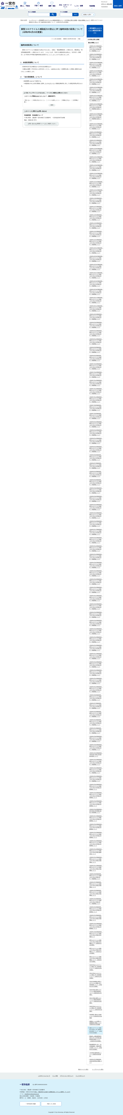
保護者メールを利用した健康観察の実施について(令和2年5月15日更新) (95, 1023)
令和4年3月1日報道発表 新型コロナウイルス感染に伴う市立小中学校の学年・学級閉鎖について (95, 731)
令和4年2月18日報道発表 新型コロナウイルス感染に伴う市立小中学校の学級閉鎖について (96, 803)
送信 (52, 105)
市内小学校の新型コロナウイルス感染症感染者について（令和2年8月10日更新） (95, 1000)
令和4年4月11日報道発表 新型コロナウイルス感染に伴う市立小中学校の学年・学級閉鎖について (96, 656)
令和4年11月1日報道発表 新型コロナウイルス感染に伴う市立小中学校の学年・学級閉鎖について (96, 242)
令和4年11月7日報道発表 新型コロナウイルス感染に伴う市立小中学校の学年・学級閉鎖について (96, 209)
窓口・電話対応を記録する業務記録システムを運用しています (52, 1092)
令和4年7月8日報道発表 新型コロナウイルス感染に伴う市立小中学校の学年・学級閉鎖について (95, 408)
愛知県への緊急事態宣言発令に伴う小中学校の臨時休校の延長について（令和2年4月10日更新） (95, 1039)
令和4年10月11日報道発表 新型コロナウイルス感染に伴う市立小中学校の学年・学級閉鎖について (96, 308)
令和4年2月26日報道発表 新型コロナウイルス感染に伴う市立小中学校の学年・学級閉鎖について (96, 747)
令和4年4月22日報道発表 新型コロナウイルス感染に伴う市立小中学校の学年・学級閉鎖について (96, 590)
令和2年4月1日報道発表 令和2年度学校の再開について (95, 1061)
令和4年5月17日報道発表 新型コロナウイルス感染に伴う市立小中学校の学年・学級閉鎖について (96, 532)
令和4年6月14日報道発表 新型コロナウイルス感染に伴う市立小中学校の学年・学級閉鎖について (96, 441)
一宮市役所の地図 (31, 1104)
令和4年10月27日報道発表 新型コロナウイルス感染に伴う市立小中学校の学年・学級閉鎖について (96, 275)
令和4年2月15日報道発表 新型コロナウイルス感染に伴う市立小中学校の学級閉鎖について (96, 835)
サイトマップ (104, 1)
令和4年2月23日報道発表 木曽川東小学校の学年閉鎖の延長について (96, 754)
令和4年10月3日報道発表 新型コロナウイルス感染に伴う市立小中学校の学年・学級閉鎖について (96, 317)
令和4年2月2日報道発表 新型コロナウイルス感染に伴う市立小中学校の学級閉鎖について (95, 909)
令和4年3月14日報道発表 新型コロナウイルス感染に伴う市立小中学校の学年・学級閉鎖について (96, 681)
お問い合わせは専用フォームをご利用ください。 (42, 123)
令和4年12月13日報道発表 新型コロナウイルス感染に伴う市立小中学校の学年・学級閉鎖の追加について (96, 107)
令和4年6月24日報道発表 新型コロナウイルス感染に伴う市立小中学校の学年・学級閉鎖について (96, 424)
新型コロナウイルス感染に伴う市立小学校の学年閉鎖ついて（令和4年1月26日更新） (95, 942)
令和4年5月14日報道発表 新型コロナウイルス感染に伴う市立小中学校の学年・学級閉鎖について (96, 548)
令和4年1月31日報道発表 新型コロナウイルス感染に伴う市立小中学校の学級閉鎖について (96, 926)
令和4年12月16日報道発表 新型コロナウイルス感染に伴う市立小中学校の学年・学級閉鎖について (96, 82)
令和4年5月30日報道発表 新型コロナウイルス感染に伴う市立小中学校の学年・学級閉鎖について (96, 490)
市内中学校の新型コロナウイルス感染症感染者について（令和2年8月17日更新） (95, 992)
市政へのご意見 (51, 1104)
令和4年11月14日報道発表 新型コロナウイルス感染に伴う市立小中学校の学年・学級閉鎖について (96, 184)
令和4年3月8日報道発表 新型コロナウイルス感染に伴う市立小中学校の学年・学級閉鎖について (95, 697)
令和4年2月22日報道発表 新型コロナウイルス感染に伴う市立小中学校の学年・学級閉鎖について (96, 762)
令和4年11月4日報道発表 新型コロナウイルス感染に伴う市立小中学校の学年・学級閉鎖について (96, 225)
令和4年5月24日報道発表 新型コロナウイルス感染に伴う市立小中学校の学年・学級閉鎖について (96, 507)
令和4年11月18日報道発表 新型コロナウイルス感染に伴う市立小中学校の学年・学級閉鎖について (96, 168)
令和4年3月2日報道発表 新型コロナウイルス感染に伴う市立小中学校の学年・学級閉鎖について (95, 722)
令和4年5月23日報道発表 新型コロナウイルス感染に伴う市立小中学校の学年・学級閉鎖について (96, 515)
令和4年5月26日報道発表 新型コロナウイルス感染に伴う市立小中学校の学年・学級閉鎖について (96, 499)
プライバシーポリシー (66, 1076)
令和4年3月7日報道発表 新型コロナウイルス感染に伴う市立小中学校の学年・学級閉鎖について (95, 706)
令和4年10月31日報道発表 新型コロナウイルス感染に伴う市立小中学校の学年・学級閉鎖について (96, 250)
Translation (104, 6)
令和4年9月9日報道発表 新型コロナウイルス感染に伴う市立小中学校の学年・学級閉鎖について (95, 350)
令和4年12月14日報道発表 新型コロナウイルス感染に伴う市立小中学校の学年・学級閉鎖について (96, 98)
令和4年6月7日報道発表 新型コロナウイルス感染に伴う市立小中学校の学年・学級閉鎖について (95, 466)
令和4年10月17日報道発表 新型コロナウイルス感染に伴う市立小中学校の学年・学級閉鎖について (96, 300)
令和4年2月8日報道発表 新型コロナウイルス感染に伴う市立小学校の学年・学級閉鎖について (95, 876)
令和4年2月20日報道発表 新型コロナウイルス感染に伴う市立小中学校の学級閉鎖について (96, 787)
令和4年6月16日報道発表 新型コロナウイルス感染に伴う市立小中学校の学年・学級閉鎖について (96, 432)
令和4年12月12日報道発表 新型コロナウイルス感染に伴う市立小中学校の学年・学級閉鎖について (96, 126)
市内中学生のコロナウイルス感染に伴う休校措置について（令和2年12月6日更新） (95, 967)
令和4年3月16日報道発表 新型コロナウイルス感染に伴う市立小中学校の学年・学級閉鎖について (96, 664)
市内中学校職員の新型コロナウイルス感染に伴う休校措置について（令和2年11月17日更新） (95, 984)
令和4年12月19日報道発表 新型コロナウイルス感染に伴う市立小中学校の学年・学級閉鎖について (96, 73)
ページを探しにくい (54, 100)
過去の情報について (84, 20)
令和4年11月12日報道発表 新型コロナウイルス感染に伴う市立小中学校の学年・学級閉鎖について (96, 192)
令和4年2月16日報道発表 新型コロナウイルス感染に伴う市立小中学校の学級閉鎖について (96, 827)
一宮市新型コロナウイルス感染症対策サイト (50, 20)
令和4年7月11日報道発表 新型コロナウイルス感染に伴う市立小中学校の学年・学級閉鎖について (96, 399)
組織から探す (87, 14)
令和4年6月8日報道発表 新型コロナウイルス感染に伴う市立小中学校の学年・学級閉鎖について (95, 457)
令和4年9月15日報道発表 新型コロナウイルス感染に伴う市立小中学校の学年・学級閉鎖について (96, 333)
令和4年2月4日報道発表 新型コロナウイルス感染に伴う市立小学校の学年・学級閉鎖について (95, 901)
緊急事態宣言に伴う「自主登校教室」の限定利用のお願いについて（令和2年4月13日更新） (95, 1047)
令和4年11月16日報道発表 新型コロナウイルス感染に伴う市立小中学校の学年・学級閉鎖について (96, 176)
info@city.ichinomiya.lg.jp (32, 1094)
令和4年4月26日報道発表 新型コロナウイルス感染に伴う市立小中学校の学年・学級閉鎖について (96, 565)
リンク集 (55, 1076)
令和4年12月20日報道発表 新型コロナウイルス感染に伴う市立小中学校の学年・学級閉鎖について (96, 65)
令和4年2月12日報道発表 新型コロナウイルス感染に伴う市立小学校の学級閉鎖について (96, 860)
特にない (28, 100)
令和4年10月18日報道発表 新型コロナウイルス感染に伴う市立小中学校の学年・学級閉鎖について (96, 292)
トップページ (32, 20)
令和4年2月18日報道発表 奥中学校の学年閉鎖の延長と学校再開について (96, 811)
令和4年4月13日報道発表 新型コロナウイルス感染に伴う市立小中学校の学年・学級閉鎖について (96, 648)
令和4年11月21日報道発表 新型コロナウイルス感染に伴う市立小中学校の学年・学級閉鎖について (96, 159)
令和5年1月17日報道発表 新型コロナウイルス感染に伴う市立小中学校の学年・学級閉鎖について (96, 48)
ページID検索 (63, 12)
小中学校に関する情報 (70, 20)
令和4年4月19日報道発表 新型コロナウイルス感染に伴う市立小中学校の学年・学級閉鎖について (96, 615)
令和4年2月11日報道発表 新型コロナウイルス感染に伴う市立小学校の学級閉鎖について (96, 868)
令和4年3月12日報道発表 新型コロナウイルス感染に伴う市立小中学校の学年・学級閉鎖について (96, 689)
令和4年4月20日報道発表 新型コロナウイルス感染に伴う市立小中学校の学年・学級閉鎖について (96, 606)
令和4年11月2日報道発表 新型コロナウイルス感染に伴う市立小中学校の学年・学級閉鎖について (96, 234)
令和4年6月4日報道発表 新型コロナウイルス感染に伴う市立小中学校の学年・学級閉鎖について (95, 474)
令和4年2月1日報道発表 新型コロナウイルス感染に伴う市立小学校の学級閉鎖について (95, 918)
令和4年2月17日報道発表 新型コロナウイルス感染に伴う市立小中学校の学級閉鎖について (96, 818)
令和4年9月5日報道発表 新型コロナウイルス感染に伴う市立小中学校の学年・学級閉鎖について (95, 358)
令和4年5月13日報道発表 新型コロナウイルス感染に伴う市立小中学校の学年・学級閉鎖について (96, 557)
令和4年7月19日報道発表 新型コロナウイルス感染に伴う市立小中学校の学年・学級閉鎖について (96, 366)
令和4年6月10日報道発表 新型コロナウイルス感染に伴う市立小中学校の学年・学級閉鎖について (96, 449)
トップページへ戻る (97, 1069)
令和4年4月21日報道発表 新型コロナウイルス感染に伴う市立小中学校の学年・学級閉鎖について (96, 598)
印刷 (79, 39)
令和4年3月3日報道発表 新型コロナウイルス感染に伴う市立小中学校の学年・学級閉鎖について (95, 714)
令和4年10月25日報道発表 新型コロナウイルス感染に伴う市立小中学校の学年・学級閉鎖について (96, 267)
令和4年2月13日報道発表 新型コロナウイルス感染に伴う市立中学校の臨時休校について (96, 851)
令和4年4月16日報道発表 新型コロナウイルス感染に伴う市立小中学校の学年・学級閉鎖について (96, 631)
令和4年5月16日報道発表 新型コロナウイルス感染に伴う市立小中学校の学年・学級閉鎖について (96, 540)
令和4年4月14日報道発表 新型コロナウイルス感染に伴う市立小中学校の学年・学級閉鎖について (96, 639)
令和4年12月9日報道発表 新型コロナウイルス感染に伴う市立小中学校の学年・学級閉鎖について (96, 134)
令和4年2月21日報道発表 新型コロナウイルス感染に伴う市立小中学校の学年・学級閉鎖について (96, 779)
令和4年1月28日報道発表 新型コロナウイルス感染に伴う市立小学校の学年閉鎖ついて (96, 934)
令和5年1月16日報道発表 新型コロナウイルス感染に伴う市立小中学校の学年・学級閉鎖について (96, 57)
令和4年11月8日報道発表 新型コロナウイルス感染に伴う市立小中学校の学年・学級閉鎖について (96, 201)
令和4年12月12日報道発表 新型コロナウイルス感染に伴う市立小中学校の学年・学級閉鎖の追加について (96, 117)
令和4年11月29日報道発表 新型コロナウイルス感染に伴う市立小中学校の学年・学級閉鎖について (96, 151)
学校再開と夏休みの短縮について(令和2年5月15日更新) (95, 1016)
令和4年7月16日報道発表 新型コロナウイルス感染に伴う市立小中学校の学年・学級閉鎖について (96, 375)
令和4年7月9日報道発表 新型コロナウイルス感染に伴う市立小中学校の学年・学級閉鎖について (95, 416)
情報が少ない (66, 100)
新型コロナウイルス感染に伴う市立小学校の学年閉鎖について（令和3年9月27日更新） (95, 959)
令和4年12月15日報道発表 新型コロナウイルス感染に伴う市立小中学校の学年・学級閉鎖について (96, 90)
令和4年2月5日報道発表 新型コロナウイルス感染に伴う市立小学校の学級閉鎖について (95, 893)
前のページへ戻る (83, 1069)
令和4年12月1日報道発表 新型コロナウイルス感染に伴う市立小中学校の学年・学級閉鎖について (96, 143)
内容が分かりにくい (39, 100)
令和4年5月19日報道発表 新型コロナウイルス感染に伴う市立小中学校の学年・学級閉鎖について (96, 524)
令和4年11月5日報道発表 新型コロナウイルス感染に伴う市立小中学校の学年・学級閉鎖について (96, 217)
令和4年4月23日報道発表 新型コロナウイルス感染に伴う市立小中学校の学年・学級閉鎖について (96, 573)
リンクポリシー (80, 1076)
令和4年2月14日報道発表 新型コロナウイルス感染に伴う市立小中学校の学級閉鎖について (96, 843)
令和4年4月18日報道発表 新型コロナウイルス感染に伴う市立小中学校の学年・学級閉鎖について (96, 623)
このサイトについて (44, 1076)
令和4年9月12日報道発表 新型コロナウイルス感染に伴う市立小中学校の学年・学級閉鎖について (96, 341)
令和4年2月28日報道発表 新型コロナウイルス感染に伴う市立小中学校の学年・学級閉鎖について (96, 739)
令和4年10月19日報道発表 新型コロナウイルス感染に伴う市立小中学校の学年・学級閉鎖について (96, 283)
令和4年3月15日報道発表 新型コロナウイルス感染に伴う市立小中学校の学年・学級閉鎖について (96, 673)
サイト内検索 (32, 12)
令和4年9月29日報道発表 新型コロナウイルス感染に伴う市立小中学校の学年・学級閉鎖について (96, 325)
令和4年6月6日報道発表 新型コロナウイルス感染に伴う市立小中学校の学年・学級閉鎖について (95, 482)
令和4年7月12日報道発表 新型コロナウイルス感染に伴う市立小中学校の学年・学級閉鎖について (96, 391)
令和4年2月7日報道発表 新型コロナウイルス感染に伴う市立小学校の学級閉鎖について (95, 885)
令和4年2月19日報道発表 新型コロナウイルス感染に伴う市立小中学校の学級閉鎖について (96, 795)
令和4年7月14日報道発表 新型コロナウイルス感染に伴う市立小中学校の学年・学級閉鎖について (96, 383)
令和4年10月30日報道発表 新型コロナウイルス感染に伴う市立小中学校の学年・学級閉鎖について (96, 259)
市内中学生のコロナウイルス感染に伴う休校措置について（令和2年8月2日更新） (95, 1009)
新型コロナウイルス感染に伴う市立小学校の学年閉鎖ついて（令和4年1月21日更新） (95, 951)
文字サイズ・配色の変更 (106, 4)
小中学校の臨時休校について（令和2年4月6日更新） (95, 1054)
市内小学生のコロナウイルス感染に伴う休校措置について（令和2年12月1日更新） (95, 976)
